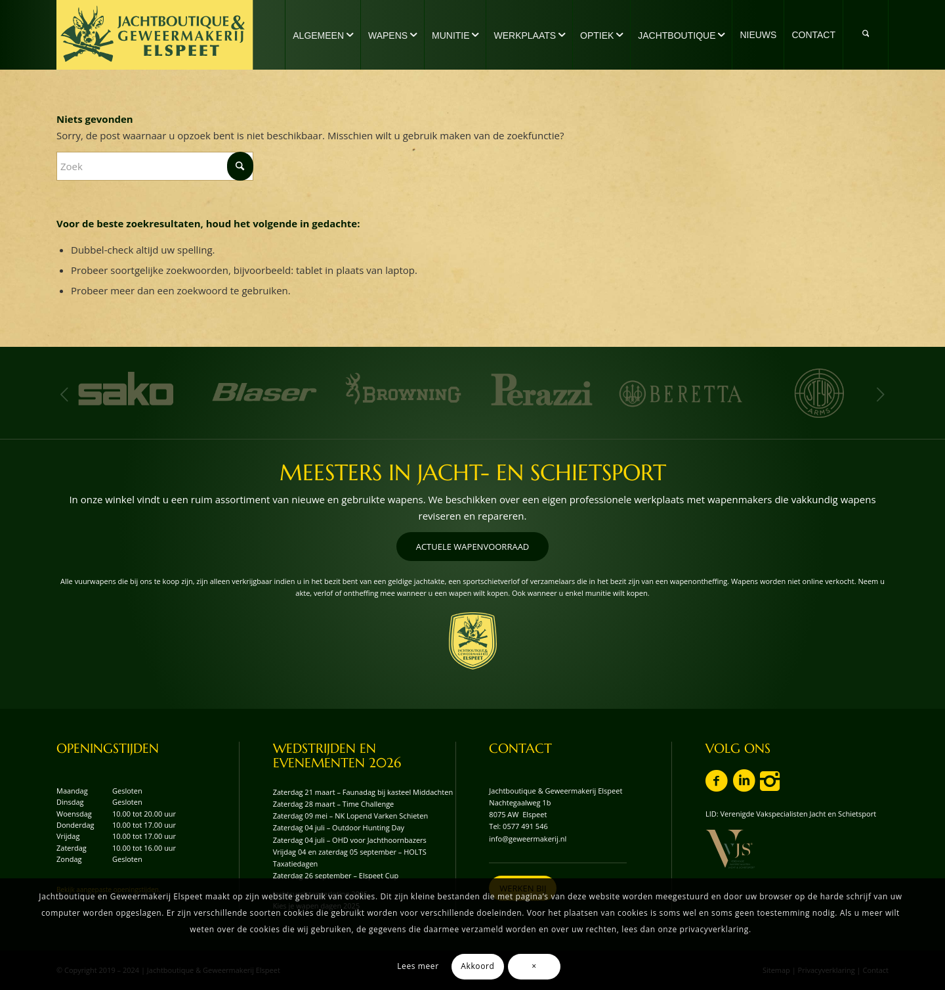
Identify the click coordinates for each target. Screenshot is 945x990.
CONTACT (520, 748)
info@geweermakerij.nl (527, 839)
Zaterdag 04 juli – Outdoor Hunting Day (338, 827)
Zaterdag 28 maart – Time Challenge (333, 804)
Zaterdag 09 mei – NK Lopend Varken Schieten (351, 816)
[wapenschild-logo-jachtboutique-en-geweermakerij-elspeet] (473, 640)
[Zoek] (866, 35)
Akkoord (477, 966)
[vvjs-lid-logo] (730, 849)
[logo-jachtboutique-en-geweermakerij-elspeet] (154, 35)
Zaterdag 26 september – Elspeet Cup (336, 875)
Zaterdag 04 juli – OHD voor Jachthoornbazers (350, 840)
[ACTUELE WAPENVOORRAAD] (472, 546)
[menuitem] (322, 35)
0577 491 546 (525, 826)
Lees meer (417, 966)
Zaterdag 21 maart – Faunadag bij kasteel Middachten (363, 792)
